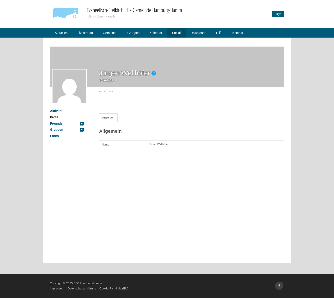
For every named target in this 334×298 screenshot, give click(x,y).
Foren (54, 136)
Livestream (85, 33)
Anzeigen (108, 117)
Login (278, 14)
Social (176, 33)
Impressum (57, 288)
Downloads (198, 33)
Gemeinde (110, 33)
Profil (54, 117)
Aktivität (56, 111)
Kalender (155, 33)
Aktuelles (61, 33)
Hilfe (219, 33)
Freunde (67, 123)
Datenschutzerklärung (82, 288)
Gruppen (133, 33)
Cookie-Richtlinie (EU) (113, 288)
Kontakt (237, 33)
